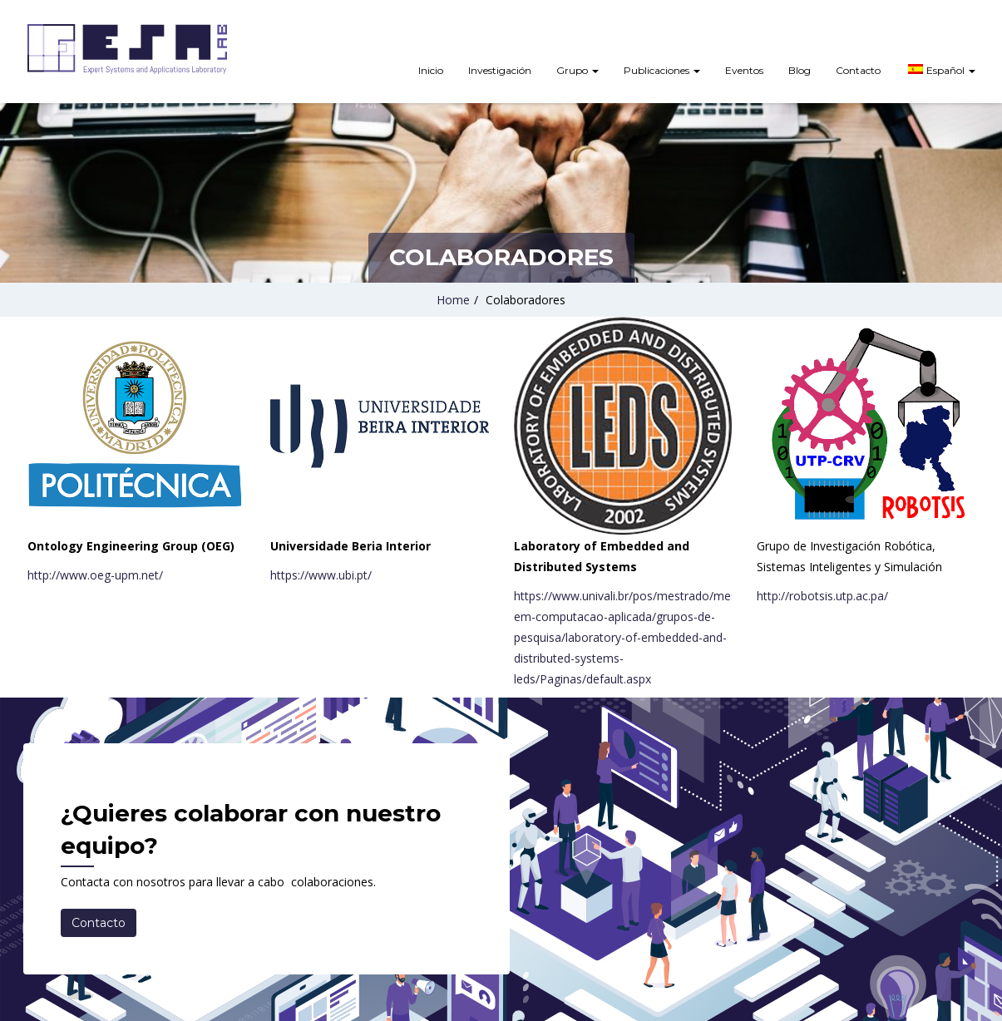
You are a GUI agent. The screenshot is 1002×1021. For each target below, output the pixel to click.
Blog (799, 70)
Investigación (499, 70)
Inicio (430, 70)
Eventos (744, 70)
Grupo (577, 70)
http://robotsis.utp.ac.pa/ (822, 596)
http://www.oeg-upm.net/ (95, 575)
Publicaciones (662, 70)
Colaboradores (525, 300)
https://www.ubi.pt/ (321, 575)
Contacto (858, 70)
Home (453, 300)
